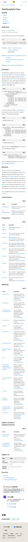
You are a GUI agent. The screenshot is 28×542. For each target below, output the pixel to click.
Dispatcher (4, 237)
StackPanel (13, 79)
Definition (5, 15)
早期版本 (12, 533)
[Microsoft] (14, 2)
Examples (5, 17)
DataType (18, 214)
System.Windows (11, 30)
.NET (7, 5)
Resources (4, 256)
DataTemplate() (5, 206)
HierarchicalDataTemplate (10, 479)
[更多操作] (25, 5)
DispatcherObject (17, 48)
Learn (3, 5)
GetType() (4, 326)
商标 (4, 537)
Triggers (4, 272)
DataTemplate (5, 75)
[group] (14, 43)
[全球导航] (1, 2)
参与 (21, 533)
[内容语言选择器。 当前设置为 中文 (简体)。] (7, 527)
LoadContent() (5, 331)
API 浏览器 (11, 5)
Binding (6, 475)
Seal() (3, 357)
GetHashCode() (5, 320)
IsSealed (4, 249)
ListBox (20, 176)
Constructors (6, 21)
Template (4, 263)
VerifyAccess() (5, 412)
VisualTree (4, 277)
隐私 (4, 535)
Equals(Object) (5, 303)
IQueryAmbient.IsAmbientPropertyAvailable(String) (6, 444)
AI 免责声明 (5, 533)
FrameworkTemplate (13, 50)
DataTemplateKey (4, 229)
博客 (16, 533)
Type (19, 326)
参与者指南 (16, 492)
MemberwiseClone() (6, 343)
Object (9, 48)
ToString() (4, 391)
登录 (26, 1)
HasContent (5, 243)
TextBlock (22, 77)
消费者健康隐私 (11, 535)
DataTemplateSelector (9, 477)
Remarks (5, 19)
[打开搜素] (22, 2)
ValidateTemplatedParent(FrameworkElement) (6, 408)
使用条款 (19, 535)
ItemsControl (10, 176)
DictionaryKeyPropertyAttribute (15, 65)
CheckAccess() (5, 294)
